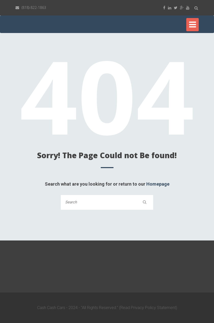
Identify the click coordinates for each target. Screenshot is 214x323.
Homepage (157, 184)
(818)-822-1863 (34, 7)
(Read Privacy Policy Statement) (148, 307)
